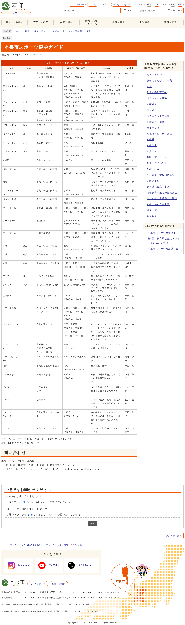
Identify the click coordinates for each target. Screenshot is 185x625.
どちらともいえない (36, 502)
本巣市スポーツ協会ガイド (163, 232)
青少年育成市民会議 (158, 116)
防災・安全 (170, 22)
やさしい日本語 (77, 4)
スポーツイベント (157, 163)
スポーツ (56, 31)
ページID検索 (176, 10)
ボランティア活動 (157, 98)
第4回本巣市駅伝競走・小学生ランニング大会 (164, 240)
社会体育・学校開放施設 (161, 175)
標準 (157, 4)
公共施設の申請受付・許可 (162, 198)
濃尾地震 (152, 210)
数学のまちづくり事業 (159, 80)
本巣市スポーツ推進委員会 (163, 248)
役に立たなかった (62, 502)
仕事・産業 (118, 22)
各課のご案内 (59, 584)
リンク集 (77, 545)
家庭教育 (152, 110)
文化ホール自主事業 (158, 204)
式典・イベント (155, 74)
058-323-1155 (88, 592)
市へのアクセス (38, 584)
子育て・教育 (40, 22)
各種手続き (153, 169)
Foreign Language (121, 4)
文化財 (150, 139)
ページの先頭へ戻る (171, 536)
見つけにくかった (70, 514)
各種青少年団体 (155, 122)
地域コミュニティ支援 (159, 133)
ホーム (17, 31)
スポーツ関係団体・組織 (78, 31)
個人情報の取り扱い (31, 545)
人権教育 (152, 104)
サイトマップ (10, 545)
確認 (92, 523)
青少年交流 (153, 128)
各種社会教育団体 (157, 92)
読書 (149, 86)
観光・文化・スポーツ (36, 31)
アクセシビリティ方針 (57, 545)
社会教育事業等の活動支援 (162, 192)
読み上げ (104, 4)
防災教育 (152, 216)
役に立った (15, 502)
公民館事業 (153, 181)
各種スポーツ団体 (157, 157)
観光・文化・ (92, 22)
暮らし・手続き (14, 22)
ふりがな (92, 4)
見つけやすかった (19, 514)
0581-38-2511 (88, 597)
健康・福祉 (66, 22)
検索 (129, 10)
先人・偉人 (153, 151)
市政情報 (144, 22)
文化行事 (152, 145)
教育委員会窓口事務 (158, 186)
